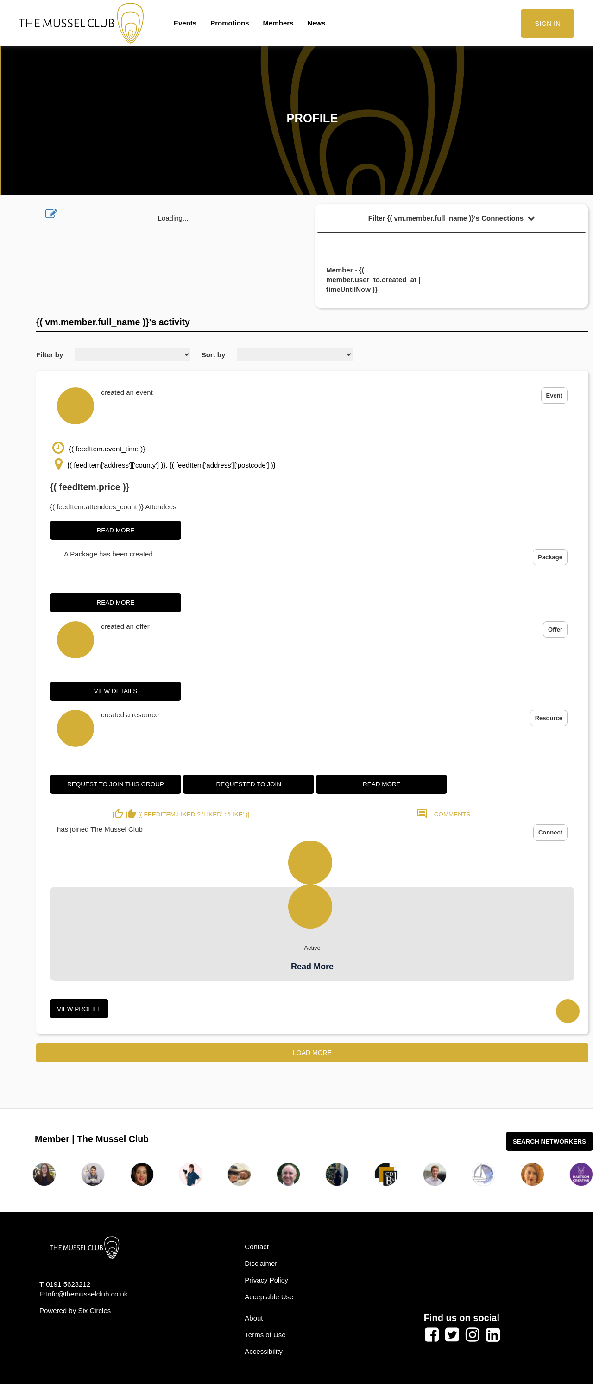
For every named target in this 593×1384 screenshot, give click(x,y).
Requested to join (248, 784)
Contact (257, 1247)
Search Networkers (549, 1141)
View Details (116, 691)
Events (185, 23)
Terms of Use (265, 1335)
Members (278, 23)
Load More (312, 1052)
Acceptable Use (269, 1297)
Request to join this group (115, 784)
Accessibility (264, 1351)
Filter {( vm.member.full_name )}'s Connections (451, 218)
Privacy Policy (266, 1280)
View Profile (79, 1008)
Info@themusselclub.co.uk (86, 1294)
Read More (116, 530)
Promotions (229, 23)
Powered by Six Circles (75, 1310)
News (316, 23)
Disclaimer (261, 1263)
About (254, 1318)
